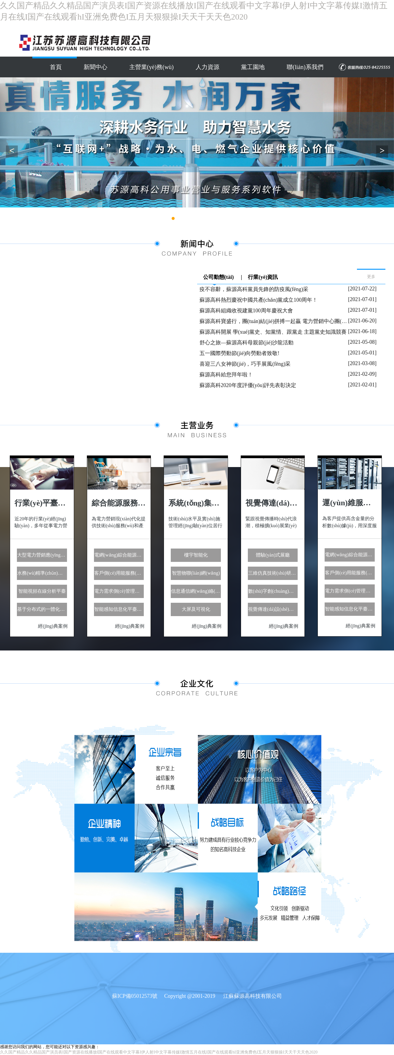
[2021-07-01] (362, 299)
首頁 (55, 67)
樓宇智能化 (196, 554)
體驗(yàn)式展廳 (273, 554)
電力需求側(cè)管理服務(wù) (119, 591)
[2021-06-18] (362, 331)
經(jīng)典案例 (53, 626)
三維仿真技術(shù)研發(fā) (273, 573)
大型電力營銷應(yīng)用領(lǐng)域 (42, 554)
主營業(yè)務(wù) (151, 67)
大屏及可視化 (196, 609)
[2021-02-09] (362, 374)
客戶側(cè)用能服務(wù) (119, 573)
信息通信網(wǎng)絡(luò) (196, 591)
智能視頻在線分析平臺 (42, 591)
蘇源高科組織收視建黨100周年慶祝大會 (246, 311)
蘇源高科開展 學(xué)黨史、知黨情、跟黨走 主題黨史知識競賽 (273, 332)
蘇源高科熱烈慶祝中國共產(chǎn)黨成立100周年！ (259, 300)
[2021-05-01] (362, 353)
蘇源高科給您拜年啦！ (226, 375)
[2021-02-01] (362, 385)
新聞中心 (95, 67)
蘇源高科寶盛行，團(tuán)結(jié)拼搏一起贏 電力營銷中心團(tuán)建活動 (274, 321)
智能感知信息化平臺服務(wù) (119, 609)
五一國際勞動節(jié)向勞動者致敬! (240, 353)
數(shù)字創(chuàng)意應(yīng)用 (273, 591)
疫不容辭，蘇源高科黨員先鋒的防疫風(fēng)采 (254, 289)
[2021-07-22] (362, 289)
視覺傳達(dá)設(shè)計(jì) (273, 609)
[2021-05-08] (362, 342)
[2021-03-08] (362, 363)
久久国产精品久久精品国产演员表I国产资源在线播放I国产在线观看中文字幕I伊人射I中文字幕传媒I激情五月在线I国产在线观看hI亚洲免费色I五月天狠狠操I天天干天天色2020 (159, 1052)
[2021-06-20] (362, 321)
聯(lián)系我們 (305, 67)
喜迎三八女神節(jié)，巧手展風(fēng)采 (245, 364)
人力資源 (207, 67)
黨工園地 (253, 67)
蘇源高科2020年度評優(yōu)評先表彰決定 (248, 385)
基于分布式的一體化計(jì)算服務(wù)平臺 (42, 609)
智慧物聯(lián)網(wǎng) (196, 573)
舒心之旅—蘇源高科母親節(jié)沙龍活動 (247, 343)
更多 (371, 276)
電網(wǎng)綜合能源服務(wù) (119, 554)
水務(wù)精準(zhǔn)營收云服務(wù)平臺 (42, 573)
